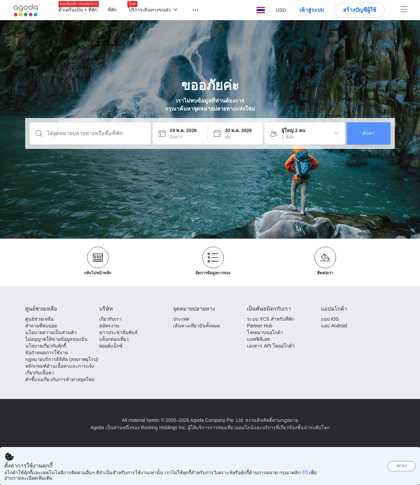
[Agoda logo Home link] (26, 10)
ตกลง (401, 465)
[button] (191, 9)
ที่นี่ (305, 472)
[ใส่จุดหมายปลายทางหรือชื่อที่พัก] (95, 133)
